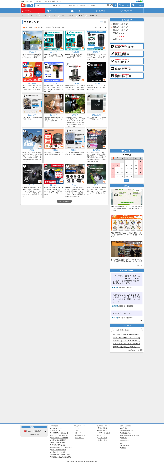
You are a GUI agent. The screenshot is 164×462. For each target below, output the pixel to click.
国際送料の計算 (80, 435)
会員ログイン (102, 430)
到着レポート (79, 438)
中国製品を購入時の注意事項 (61, 457)
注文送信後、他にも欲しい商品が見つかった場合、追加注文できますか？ (127, 344)
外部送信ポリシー (127, 433)
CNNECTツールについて (59, 433)
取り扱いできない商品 (58, 445)
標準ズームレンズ (120, 24)
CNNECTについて (57, 428)
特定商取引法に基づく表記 (130, 435)
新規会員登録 (102, 428)
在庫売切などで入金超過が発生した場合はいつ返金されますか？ (127, 341)
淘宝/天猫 (27, 27)
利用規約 (124, 428)
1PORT (123, 448)
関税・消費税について (58, 450)
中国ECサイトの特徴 (58, 452)
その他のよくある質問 (135, 350)
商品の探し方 (55, 430)
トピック (139, 265)
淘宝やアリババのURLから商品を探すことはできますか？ (127, 335)
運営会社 (124, 438)
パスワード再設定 (104, 433)
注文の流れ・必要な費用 (59, 438)
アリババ (38, 27)
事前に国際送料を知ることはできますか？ (127, 338)
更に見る (139, 320)
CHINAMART (125, 445)
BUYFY (123, 443)
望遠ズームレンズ (120, 30)
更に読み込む (64, 201)
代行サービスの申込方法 (59, 435)
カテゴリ (78, 428)
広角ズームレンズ (120, 27)
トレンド (78, 433)
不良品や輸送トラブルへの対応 (61, 447)
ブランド (78, 430)
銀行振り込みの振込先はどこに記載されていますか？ (127, 347)
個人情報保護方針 (127, 430)
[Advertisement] (64, 222)
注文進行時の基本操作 (58, 440)
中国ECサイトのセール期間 (60, 454)
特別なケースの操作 (58, 442)
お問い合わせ (102, 440)
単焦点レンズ (118, 33)
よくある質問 (102, 438)
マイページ (102, 435)
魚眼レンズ (117, 39)
